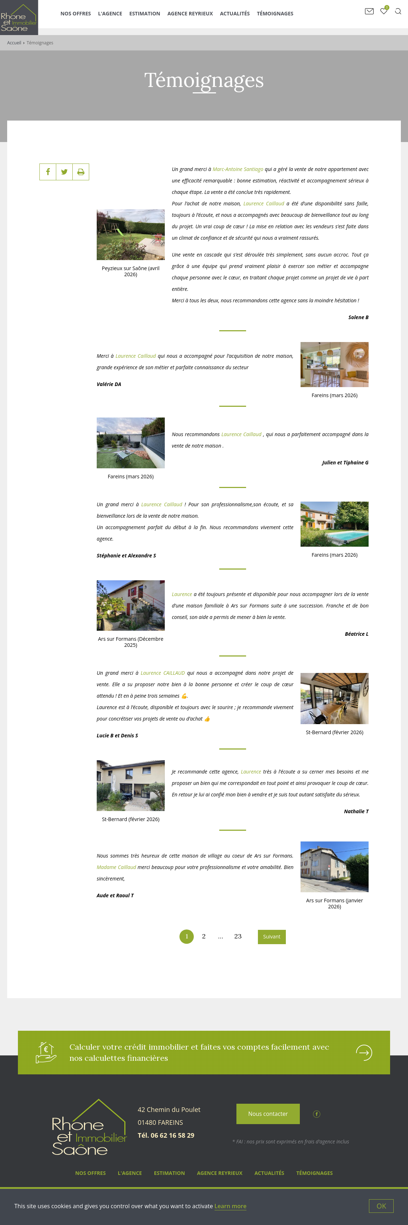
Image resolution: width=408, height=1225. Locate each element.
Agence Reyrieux (202, 17)
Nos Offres (87, 17)
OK (381, 1206)
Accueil (14, 43)
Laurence (182, 594)
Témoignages (287, 17)
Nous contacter (268, 1116)
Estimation (156, 17)
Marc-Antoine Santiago (238, 169)
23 (238, 936)
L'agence (122, 17)
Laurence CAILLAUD (161, 672)
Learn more (231, 1206)
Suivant (271, 936)
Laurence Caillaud (263, 203)
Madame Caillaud (116, 867)
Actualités (246, 17)
